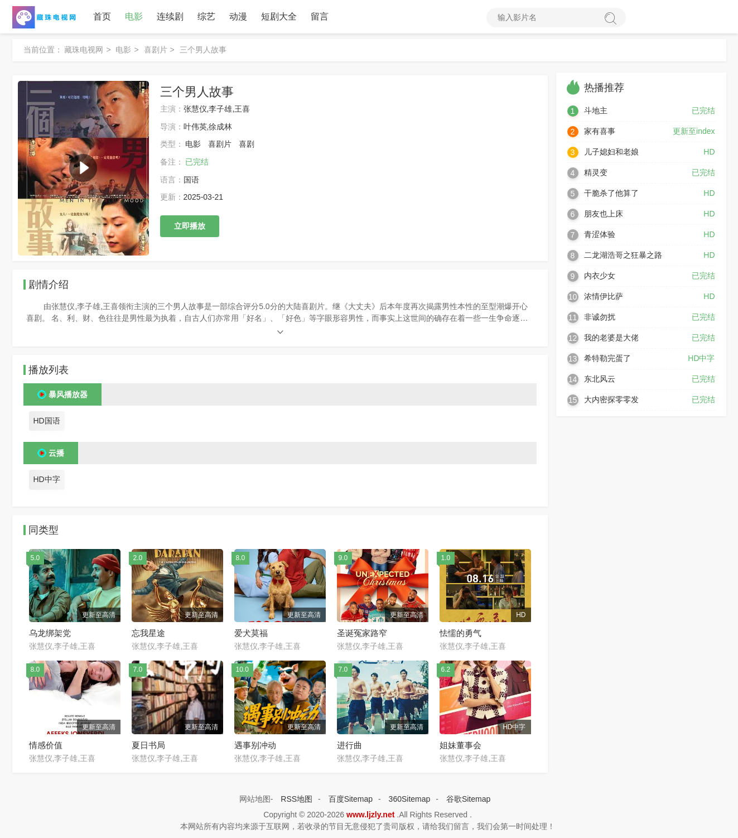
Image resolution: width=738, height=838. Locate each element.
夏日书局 (148, 745)
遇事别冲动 (255, 745)
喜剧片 (155, 49)
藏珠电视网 (83, 49)
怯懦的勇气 (460, 633)
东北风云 (599, 378)
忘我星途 (148, 633)
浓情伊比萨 (603, 296)
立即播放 (189, 225)
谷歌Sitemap (468, 798)
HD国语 (46, 420)
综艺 (206, 16)
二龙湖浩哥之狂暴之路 (623, 255)
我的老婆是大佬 (611, 337)
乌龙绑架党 (50, 633)
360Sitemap (410, 798)
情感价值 (45, 745)
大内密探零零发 (611, 399)
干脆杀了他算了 (611, 193)
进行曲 (349, 745)
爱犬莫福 (251, 633)
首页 (102, 16)
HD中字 (46, 479)
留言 (320, 16)
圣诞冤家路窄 (362, 633)
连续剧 (170, 16)
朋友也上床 (603, 213)
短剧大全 (279, 16)
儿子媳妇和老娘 (611, 151)
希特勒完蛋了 (607, 358)
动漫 (238, 16)
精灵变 (595, 172)
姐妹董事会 (460, 745)
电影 (134, 16)
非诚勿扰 (599, 316)
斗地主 (595, 110)
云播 (56, 453)
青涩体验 (599, 234)
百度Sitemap (351, 798)
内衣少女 (599, 275)
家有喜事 (599, 131)
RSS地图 (296, 798)
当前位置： (42, 49)
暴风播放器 (68, 394)
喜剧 (246, 143)
